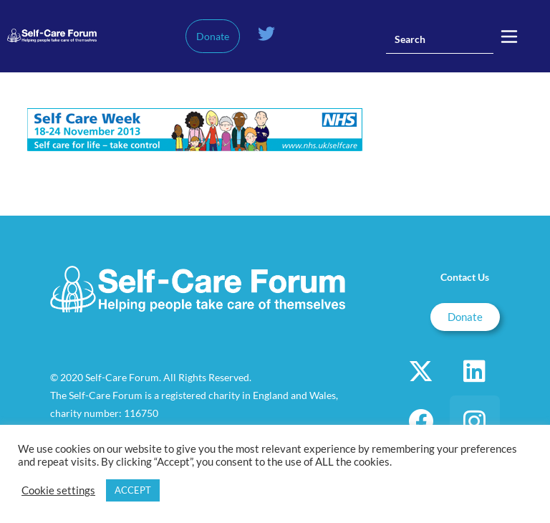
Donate (212, 36)
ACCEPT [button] (133, 490)
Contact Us (464, 277)
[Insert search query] (439, 39)
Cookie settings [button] (58, 490)
